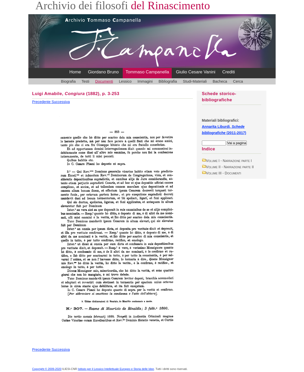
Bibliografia (168, 81)
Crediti (228, 71)
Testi (85, 81)
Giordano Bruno (103, 71)
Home (75, 71)
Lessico (125, 81)
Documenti (104, 81)
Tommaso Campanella (147, 71)
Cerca (238, 81)
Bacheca (220, 81)
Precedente (42, 102)
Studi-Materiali (195, 81)
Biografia (68, 81)
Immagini (145, 81)
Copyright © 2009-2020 (46, 368)
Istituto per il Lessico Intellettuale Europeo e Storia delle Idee (116, 368)
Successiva (61, 102)
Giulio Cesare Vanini (195, 71)
